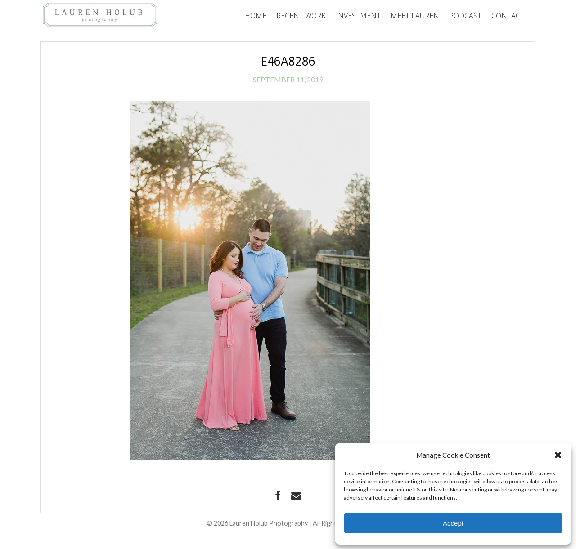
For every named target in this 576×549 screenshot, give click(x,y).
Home (255, 16)
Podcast (465, 16)
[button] (558, 455)
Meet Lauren (415, 16)
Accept (453, 523)
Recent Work (301, 16)
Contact (507, 16)
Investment (358, 16)
